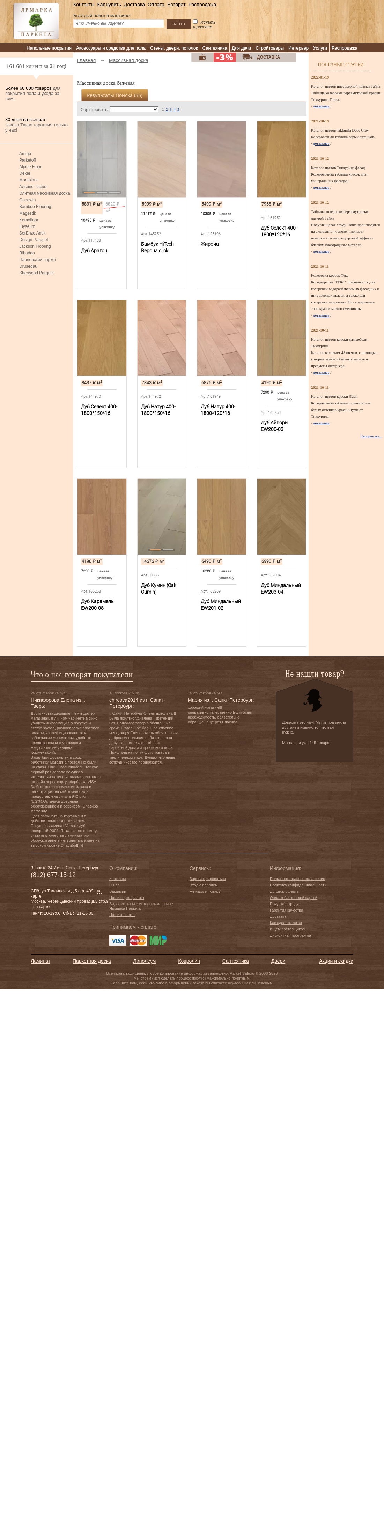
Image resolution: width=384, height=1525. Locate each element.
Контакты (83, 4)
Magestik (27, 213)
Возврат (176, 4)
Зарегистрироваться (208, 879)
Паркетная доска (92, 961)
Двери (278, 961)
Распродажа (202, 4)
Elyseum (27, 226)
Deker (24, 173)
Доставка (134, 4)
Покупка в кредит (285, 904)
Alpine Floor (30, 166)
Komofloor (28, 219)
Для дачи (241, 48)
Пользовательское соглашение (297, 879)
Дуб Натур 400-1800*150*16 (158, 410)
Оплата (156, 4)
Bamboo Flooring (35, 206)
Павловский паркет (37, 259)
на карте (41, 906)
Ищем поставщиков (287, 929)
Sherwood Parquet (36, 272)
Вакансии (117, 891)
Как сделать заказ (286, 923)
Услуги (320, 48)
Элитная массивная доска (44, 193)
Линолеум (144, 961)
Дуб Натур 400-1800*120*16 (218, 410)
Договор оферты (285, 891)
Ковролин (189, 961)
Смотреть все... (371, 436)
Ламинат (40, 961)
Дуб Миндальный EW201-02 (221, 604)
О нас (114, 885)
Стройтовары (270, 48)
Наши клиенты (122, 915)
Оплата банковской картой (293, 897)
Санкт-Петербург (82, 867)
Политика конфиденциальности (298, 885)
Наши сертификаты (126, 897)
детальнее (321, 106)
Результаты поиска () (114, 95)
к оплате (146, 927)
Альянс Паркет (33, 186)
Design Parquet (33, 239)
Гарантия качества (286, 910)
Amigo (25, 153)
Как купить (109, 4)
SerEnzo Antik (32, 233)
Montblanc (28, 180)
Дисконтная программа (290, 935)
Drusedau (28, 266)
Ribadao (27, 253)
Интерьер (298, 48)
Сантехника (214, 48)
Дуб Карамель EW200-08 (97, 604)
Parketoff (27, 160)
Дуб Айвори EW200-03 (274, 426)
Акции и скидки (336, 961)
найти (178, 23)
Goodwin (27, 200)
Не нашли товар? (205, 891)
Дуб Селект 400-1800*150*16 (99, 410)
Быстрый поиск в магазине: (102, 15)
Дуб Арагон (94, 250)
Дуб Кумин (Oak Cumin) (158, 588)
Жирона (210, 244)
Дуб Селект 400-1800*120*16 (279, 231)
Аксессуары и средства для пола (111, 48)
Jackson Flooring (35, 246)
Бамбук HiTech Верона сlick (157, 247)
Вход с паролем (204, 885)
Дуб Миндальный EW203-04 (281, 588)
